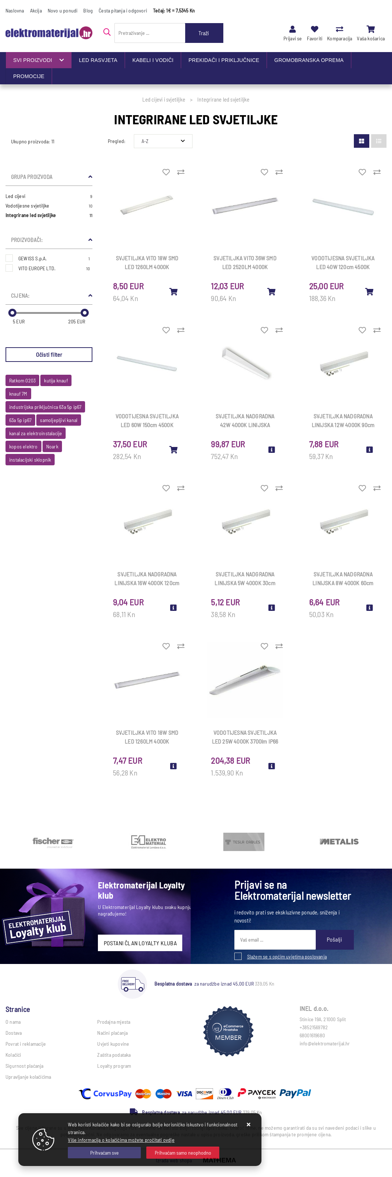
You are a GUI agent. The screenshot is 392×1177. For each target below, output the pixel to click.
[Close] (104, 1152)
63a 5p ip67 (20, 420)
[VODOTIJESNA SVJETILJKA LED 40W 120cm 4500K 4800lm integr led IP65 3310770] (369, 291)
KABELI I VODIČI (152, 60)
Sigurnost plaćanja (25, 1066)
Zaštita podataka (114, 1055)
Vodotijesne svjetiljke (49, 205)
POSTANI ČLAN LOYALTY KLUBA (140, 942)
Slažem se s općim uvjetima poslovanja (287, 956)
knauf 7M (18, 393)
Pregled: (117, 141)
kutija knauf (55, 380)
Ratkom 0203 (22, 380)
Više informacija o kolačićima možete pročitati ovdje (121, 1140)
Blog (88, 10)
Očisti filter (49, 354)
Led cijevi (49, 196)
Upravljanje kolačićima (28, 1077)
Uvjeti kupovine (113, 1044)
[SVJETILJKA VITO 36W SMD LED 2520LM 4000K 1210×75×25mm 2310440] (271, 291)
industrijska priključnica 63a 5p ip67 (45, 407)
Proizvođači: (27, 239)
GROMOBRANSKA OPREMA (309, 60)
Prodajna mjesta (113, 1022)
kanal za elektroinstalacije (35, 433)
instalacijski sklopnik (30, 459)
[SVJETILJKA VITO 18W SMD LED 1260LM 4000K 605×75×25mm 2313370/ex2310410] (173, 291)
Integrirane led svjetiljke (49, 215)
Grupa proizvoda (31, 176)
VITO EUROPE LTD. (54, 268)
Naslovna (15, 10)
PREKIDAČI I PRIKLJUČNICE (223, 60)
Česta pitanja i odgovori (123, 10)
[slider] (12, 313)
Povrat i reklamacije (26, 1044)
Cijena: (20, 295)
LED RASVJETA (98, 60)
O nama (13, 1022)
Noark (52, 446)
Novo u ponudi (63, 10)
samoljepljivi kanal (58, 420)
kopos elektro (23, 446)
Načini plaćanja (112, 1033)
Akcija (36, 10)
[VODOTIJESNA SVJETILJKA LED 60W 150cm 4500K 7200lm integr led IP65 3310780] (173, 449)
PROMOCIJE (28, 76)
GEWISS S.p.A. (54, 258)
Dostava (14, 1033)
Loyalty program (114, 1066)
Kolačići (13, 1055)
